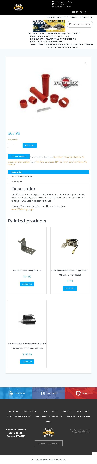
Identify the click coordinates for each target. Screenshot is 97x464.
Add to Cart (30, 145)
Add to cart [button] (27, 284)
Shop (35, 33)
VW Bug (80, 161)
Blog (48, 422)
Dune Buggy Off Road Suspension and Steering (53, 39)
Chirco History (30, 411)
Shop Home (50, 17)
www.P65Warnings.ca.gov (22, 209)
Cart (54, 411)
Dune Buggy (49, 161)
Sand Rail (73, 161)
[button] (85, 62)
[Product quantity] (15, 145)
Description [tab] (16, 172)
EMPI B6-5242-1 (61, 161)
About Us (13, 411)
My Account (62, 17)
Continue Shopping (19, 156)
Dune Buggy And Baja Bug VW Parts (62, 33)
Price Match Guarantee (78, 416)
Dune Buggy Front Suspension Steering (49, 36)
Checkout (74, 17)
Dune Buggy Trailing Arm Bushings (47, 41)
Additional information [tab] (21, 176)
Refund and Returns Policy (49, 416)
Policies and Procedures (19, 416)
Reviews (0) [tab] (16, 181)
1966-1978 (39, 161)
